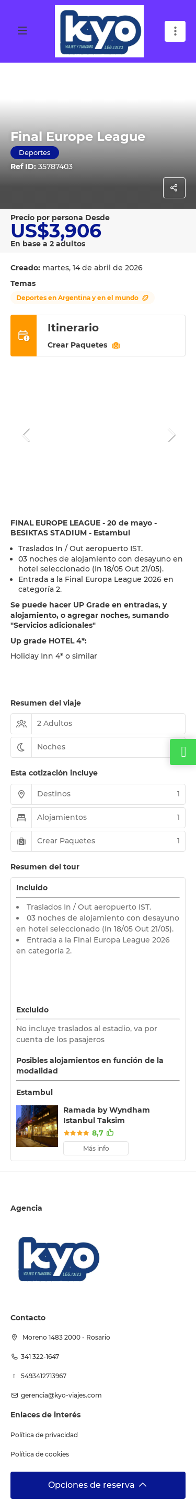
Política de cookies (39, 1454)
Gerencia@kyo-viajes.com (61, 1395)
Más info (96, 1148)
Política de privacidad (44, 1435)
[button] (26, 434)
